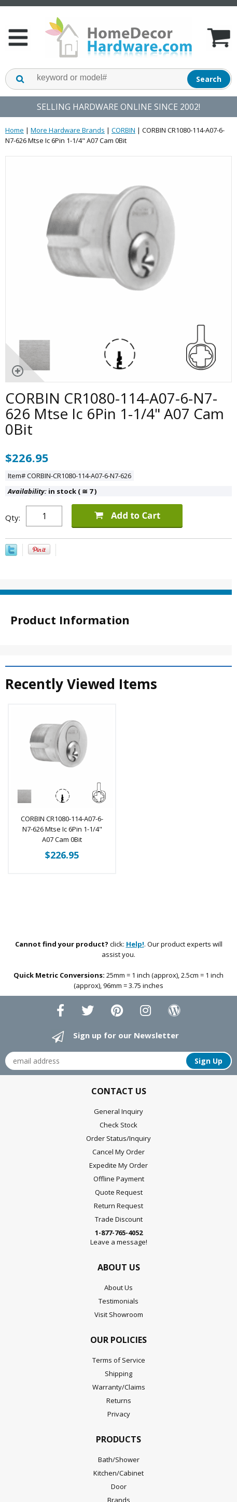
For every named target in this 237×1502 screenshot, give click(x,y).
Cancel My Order (118, 1151)
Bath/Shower (119, 1459)
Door (119, 1486)
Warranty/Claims (118, 1387)
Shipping (118, 1373)
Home (14, 130)
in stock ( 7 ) (52, 491)
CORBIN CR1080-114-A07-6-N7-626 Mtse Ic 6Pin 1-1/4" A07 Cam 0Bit (62, 829)
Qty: (12, 517)
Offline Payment (118, 1178)
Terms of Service (118, 1360)
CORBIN (123, 130)
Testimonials (118, 1301)
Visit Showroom (118, 1314)
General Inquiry (118, 1111)
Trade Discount (119, 1219)
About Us (118, 1287)
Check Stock (118, 1124)
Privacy (118, 1414)
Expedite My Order (118, 1165)
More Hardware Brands (68, 130)
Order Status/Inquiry (118, 1138)
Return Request (118, 1205)
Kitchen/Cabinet (118, 1473)
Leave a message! (118, 1237)
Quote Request (119, 1192)
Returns (118, 1400)
